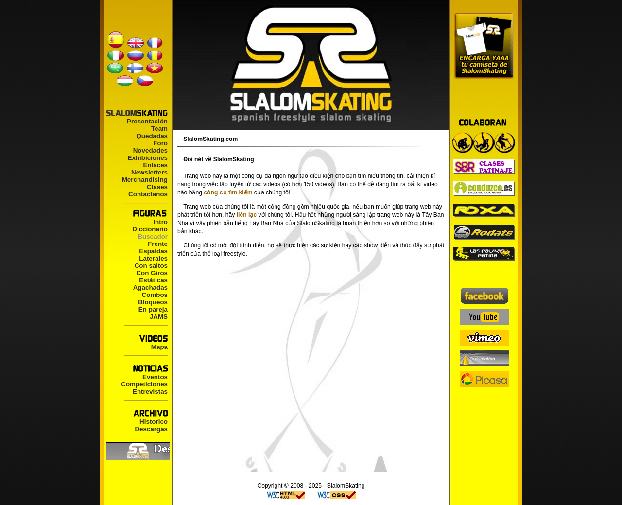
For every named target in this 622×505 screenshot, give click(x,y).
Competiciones (144, 384)
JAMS (159, 316)
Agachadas (150, 287)
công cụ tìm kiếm (228, 192)
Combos (155, 294)
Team (159, 128)
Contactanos (148, 194)
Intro (160, 222)
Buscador (153, 236)
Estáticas (153, 280)
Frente (158, 243)
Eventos (155, 377)
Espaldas (153, 251)
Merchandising (145, 179)
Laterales (153, 258)
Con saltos (151, 265)
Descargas (151, 429)
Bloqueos (153, 302)
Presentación (147, 121)
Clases (157, 187)
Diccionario (150, 229)
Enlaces (155, 165)
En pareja (153, 309)
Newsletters (149, 172)
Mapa (159, 346)
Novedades (150, 150)
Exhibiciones (148, 157)
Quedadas (152, 135)
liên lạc (247, 214)
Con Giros (152, 273)
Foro (160, 143)
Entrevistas (150, 391)
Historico (153, 421)
